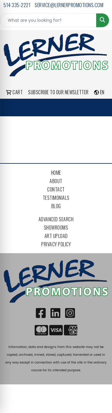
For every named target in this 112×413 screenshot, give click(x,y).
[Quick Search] (48, 20)
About (56, 181)
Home (56, 172)
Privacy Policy (56, 244)
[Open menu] (100, 108)
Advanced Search (56, 219)
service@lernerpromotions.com (69, 5)
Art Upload (56, 235)
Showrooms (56, 227)
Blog (56, 206)
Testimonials (56, 197)
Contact (56, 189)
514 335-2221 (17, 5)
